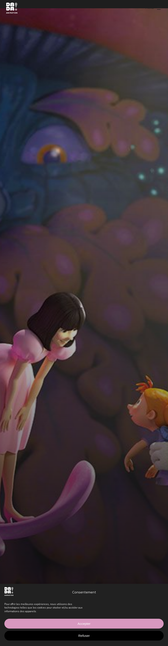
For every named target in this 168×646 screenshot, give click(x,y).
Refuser (84, 635)
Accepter (83, 623)
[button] (153, 8)
